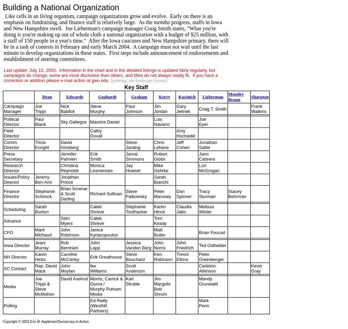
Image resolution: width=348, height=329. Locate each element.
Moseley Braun (236, 97)
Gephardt (107, 96)
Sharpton (260, 96)
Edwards (74, 96)
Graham (139, 96)
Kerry (164, 96)
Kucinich (187, 96)
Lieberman (213, 96)
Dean (47, 96)
